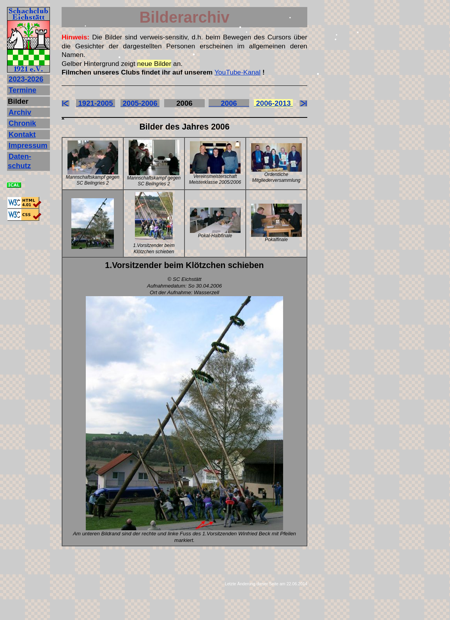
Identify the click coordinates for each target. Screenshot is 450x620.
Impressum (28, 145)
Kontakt (22, 134)
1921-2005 (95, 103)
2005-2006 (139, 103)
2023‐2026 (26, 79)
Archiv (20, 112)
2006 (229, 103)
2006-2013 (273, 103)
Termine (22, 90)
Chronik (22, 123)
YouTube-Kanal (237, 72)
